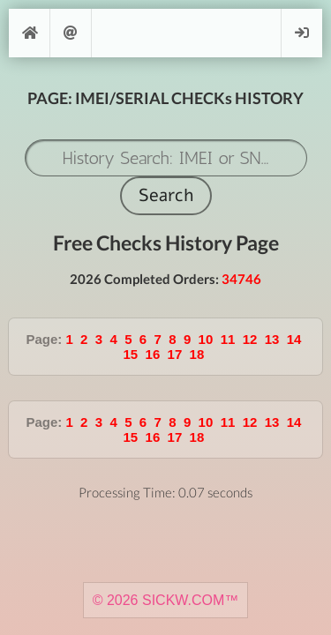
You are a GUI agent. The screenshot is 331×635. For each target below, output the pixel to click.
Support (71, 33)
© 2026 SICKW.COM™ (166, 600)
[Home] (29, 33)
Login (302, 33)
